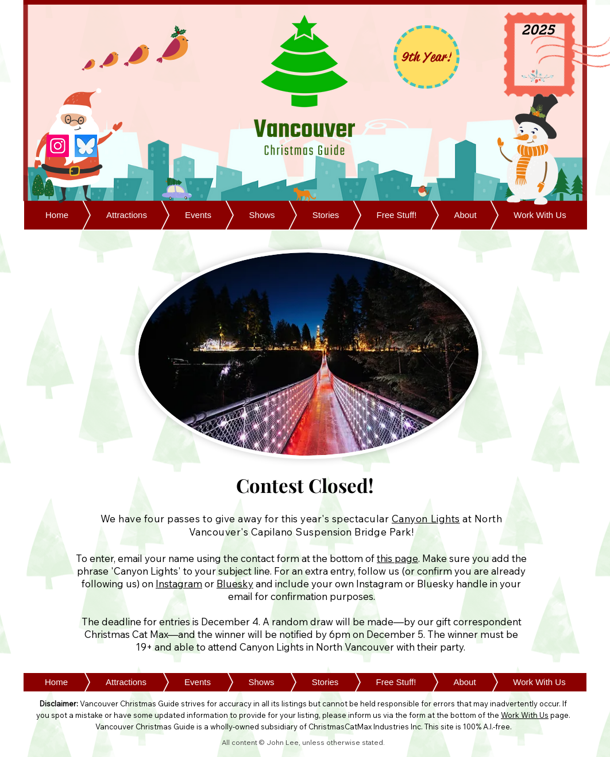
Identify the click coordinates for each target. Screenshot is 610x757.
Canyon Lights (426, 519)
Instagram (179, 584)
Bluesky (235, 584)
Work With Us (525, 715)
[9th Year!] (426, 57)
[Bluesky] (86, 146)
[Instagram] (58, 146)
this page (397, 558)
